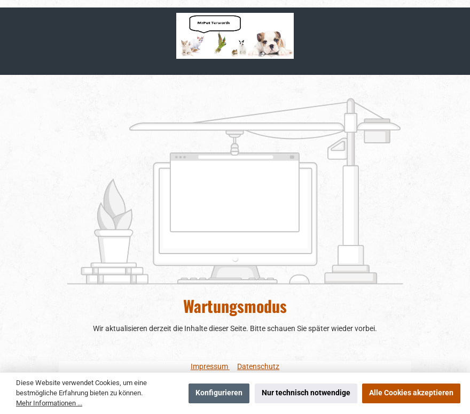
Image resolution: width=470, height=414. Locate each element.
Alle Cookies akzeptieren (411, 392)
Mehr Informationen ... (49, 403)
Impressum (210, 366)
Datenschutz (258, 366)
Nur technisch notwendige (306, 392)
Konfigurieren (218, 392)
